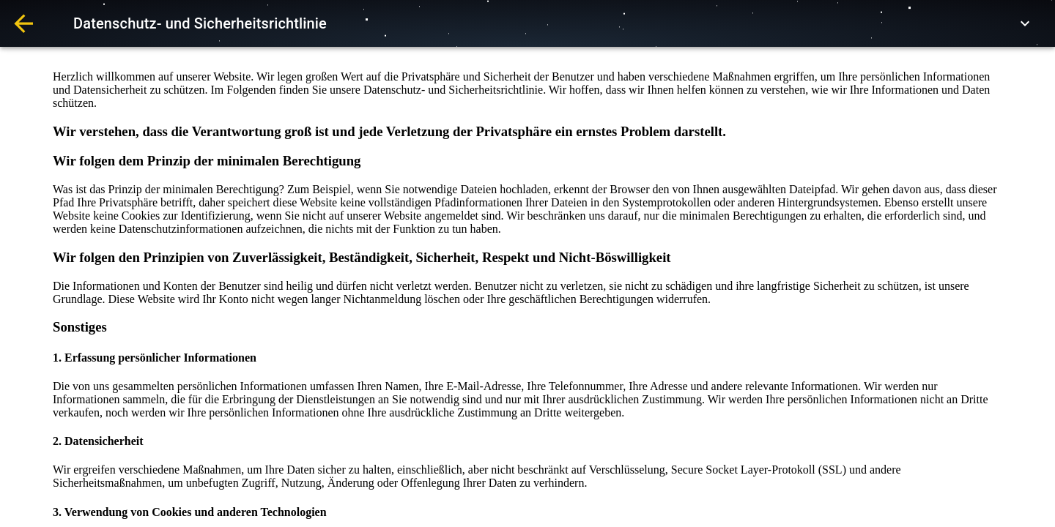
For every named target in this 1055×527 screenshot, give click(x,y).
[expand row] (1025, 23)
